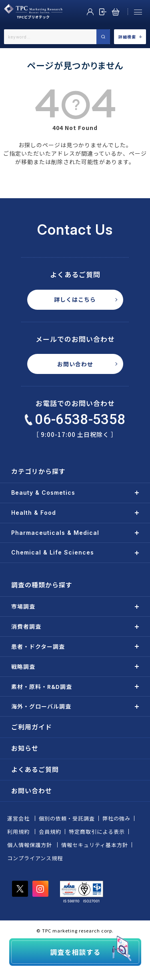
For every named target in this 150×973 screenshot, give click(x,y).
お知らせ (24, 748)
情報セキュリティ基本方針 (94, 844)
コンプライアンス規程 (35, 858)
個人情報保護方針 (29, 844)
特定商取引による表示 (97, 831)
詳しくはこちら (75, 299)
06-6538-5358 (75, 419)
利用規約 (18, 831)
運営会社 (18, 818)
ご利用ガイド (31, 726)
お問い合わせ (75, 364)
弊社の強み (116, 818)
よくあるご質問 (35, 769)
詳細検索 (130, 37)
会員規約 (50, 831)
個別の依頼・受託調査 (67, 818)
